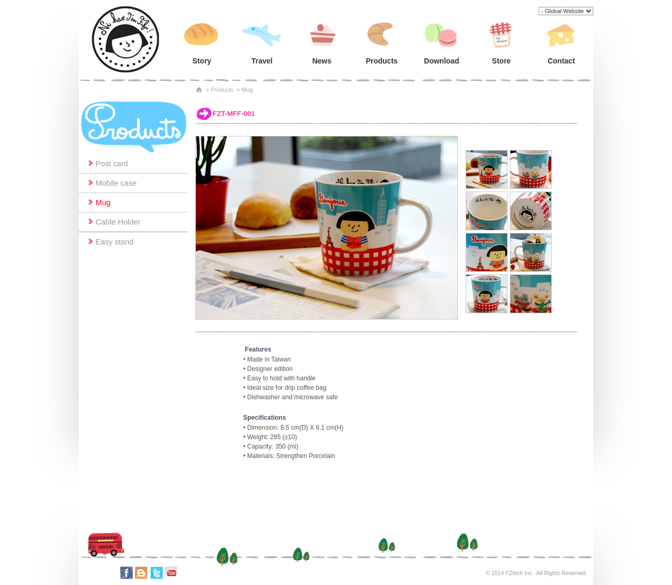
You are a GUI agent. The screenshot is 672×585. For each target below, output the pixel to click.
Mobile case (116, 183)
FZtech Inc (519, 573)
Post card (112, 163)
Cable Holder (118, 222)
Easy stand (115, 242)
